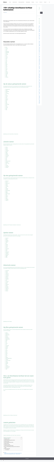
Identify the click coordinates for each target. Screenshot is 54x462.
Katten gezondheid (21, 2)
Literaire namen (7, 441)
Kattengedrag (28, 2)
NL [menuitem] (3, 460)
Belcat (5, 2)
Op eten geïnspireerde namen (9, 442)
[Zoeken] (41, 13)
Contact (46, 2)
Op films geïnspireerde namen (9, 445)
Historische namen (7, 444)
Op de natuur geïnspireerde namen (10, 440)
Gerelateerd (7, 449)
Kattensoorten (15, 2)
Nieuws (37, 2)
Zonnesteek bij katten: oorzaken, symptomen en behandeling (13, 453)
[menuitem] (49, 2)
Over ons (41, 2)
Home (10, 2)
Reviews (33, 2)
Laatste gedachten (7, 448)
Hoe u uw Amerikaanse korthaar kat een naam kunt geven (12, 447)
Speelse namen (7, 443)
